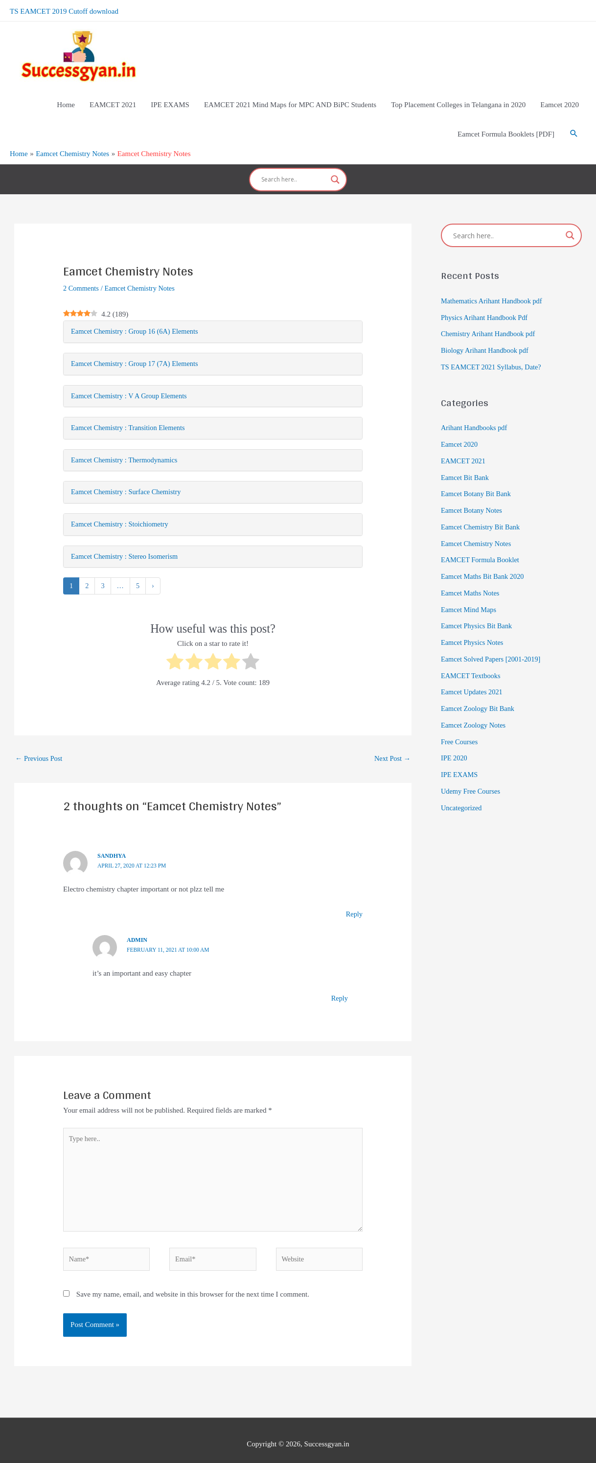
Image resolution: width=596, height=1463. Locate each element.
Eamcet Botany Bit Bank (477, 475)
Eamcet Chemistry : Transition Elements (130, 411)
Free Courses (460, 723)
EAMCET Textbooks (472, 657)
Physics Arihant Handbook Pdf (486, 298)
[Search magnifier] (335, 164)
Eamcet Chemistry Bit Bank (482, 508)
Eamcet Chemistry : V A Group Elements (131, 378)
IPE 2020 (454, 739)
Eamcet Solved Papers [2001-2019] (493, 640)
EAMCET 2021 (464, 442)
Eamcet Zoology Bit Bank (479, 689)
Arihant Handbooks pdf (475, 409)
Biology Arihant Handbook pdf (486, 331)
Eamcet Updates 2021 (473, 673)
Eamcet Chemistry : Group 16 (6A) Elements (137, 313)
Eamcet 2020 (460, 425)
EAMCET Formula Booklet (482, 541)
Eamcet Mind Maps (470, 590)
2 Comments (81, 269)
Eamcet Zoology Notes (474, 706)
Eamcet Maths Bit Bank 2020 (484, 557)
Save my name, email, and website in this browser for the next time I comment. (192, 1286)
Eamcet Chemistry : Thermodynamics (127, 443)
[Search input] (293, 164)
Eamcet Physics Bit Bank (478, 607)
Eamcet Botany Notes (473, 491)
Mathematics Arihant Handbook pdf (494, 282)
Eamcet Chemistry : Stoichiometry (122, 509)
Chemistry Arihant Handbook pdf (490, 315)
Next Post (391, 744)
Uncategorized (462, 789)
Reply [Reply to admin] (339, 984)
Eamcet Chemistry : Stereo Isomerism (127, 542)
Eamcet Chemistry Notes (143, 269)
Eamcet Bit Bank (466, 458)
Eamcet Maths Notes (471, 574)
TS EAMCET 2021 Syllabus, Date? (493, 348)
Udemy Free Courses (472, 772)
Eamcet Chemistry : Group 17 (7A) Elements (137, 345)
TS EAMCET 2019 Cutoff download (64, 10)
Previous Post (40, 744)
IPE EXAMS (460, 755)
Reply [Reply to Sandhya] (354, 900)
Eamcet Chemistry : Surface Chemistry (128, 476)
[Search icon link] (574, 121)
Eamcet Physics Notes (473, 623)
